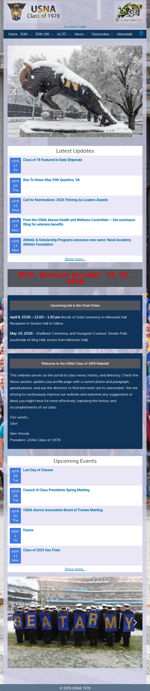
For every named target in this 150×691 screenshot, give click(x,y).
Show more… (75, 259)
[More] (141, 33)
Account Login (75, 26)
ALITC (62, 34)
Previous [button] (14, 91)
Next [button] (135, 91)
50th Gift (42, 34)
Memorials (124, 34)
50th (24, 34)
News (79, 34)
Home (13, 34)
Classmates (100, 34)
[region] (75, 96)
